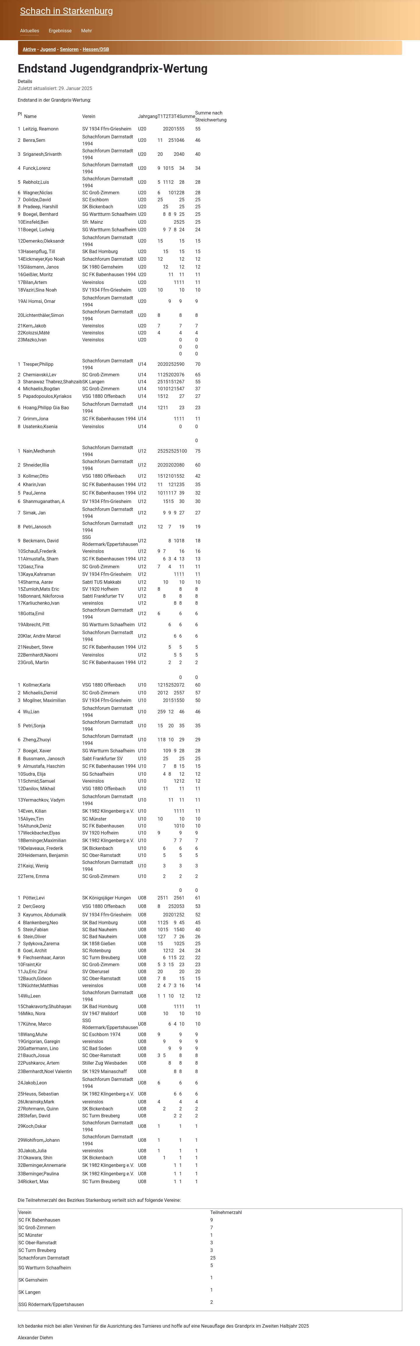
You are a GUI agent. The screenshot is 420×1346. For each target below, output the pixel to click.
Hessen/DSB (96, 49)
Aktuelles (29, 30)
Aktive (29, 49)
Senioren (69, 49)
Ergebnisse (60, 30)
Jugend (48, 49)
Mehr (86, 30)
